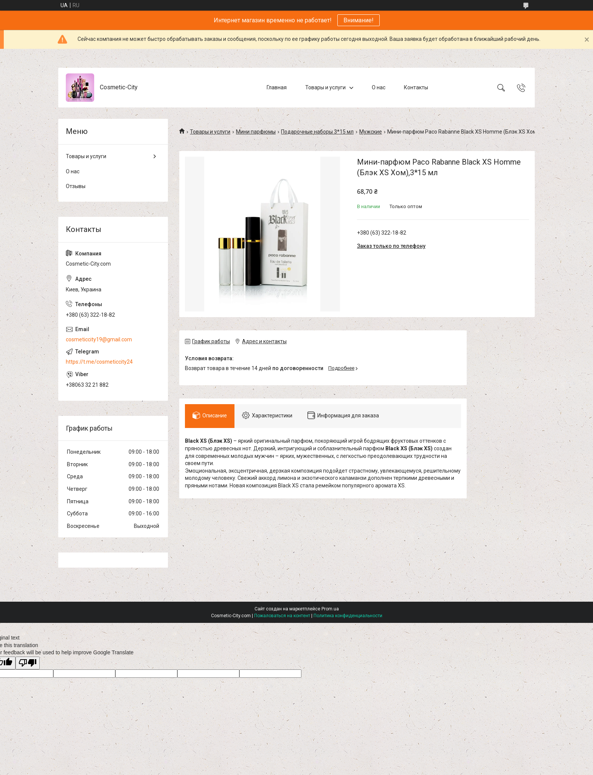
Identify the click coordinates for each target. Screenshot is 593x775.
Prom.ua (330, 609)
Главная (277, 87)
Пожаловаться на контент (282, 615)
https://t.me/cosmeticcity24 (99, 362)
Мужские (370, 132)
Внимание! (358, 20)
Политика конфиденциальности (348, 615)
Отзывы (75, 186)
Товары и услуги (325, 87)
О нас (378, 87)
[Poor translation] (28, 663)
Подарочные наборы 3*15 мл (317, 132)
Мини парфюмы (256, 132)
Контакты (416, 87)
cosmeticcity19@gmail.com (99, 339)
